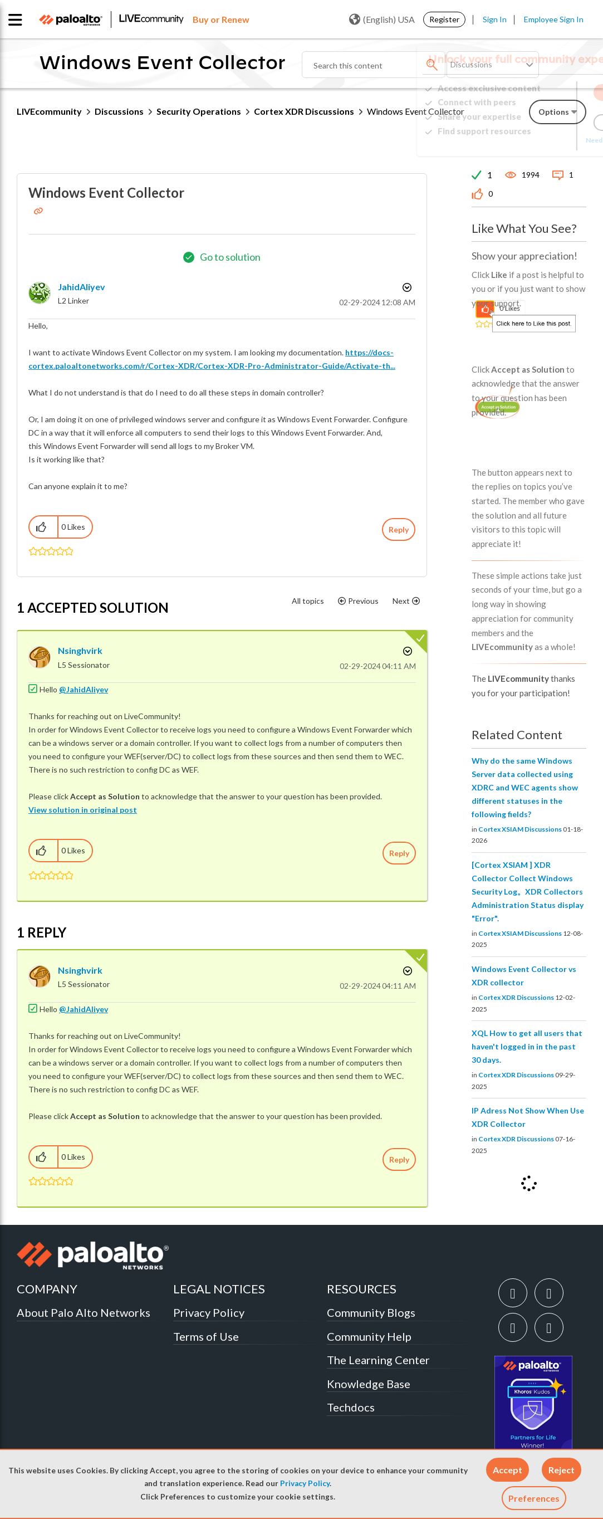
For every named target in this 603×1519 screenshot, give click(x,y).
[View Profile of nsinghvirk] (80, 650)
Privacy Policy (305, 1483)
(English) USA (382, 19)
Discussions (119, 111)
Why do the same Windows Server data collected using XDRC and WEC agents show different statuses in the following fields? (525, 787)
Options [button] (405, 287)
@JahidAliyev (83, 689)
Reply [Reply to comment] (399, 853)
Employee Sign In (554, 19)
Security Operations (198, 111)
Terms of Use (206, 1336)
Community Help (369, 1336)
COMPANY (47, 1288)
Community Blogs (371, 1312)
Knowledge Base (368, 1383)
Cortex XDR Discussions (304, 111)
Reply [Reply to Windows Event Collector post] (399, 529)
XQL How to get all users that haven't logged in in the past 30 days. (527, 1046)
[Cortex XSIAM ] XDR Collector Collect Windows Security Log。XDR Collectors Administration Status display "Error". (528, 891)
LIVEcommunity (49, 111)
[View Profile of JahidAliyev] (81, 286)
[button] (507, 1470)
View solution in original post (82, 809)
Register (444, 19)
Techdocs (351, 1407)
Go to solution (230, 257)
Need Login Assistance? (536, 140)
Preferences (534, 1498)
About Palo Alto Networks (83, 1312)
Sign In (495, 19)
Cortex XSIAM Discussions (520, 829)
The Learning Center (378, 1359)
